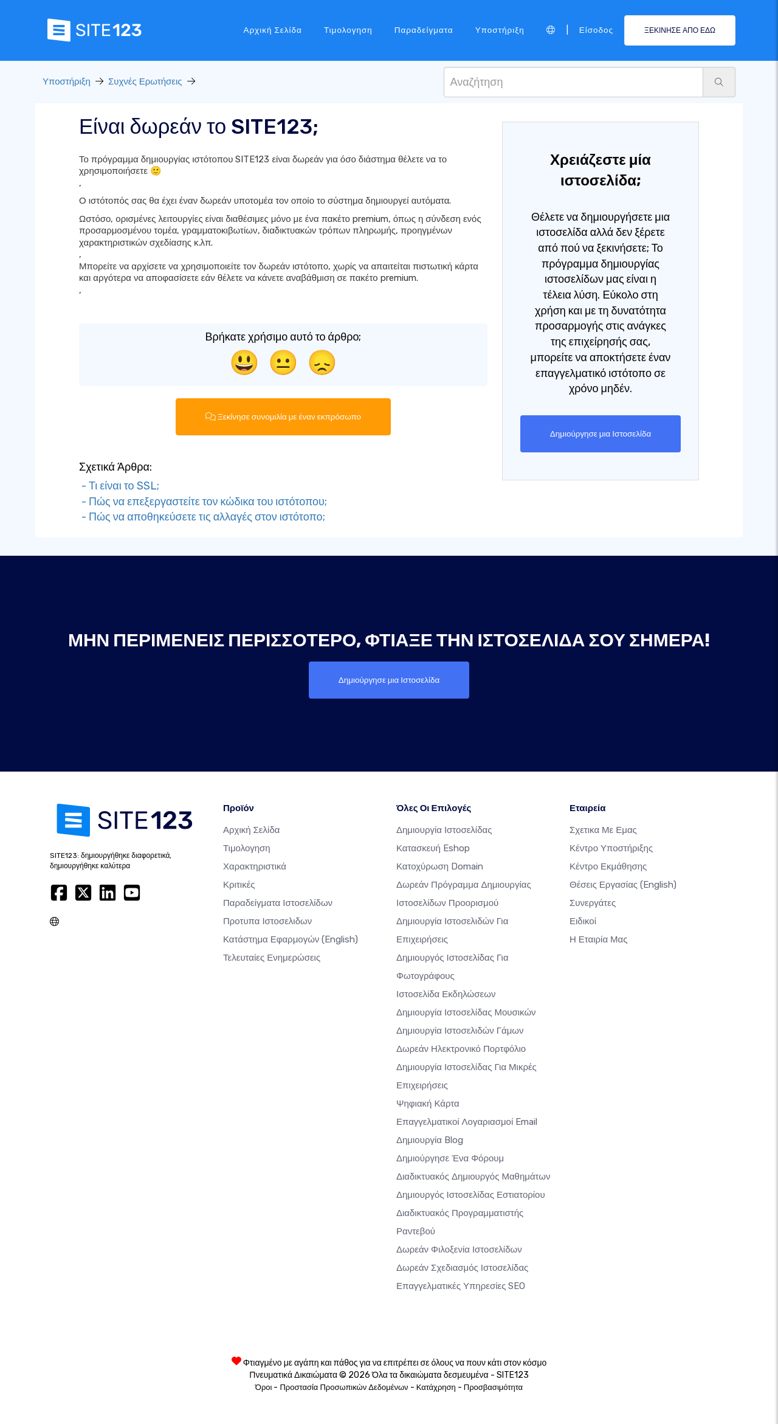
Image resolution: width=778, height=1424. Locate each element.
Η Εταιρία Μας (599, 939)
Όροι (263, 1387)
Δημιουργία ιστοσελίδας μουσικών (466, 1012)
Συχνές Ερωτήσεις (145, 81)
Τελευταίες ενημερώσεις (271, 957)
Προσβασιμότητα (493, 1387)
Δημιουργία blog (429, 1140)
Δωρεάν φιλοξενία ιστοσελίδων (459, 1249)
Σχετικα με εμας (603, 829)
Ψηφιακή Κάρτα (428, 1103)
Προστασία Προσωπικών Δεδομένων (344, 1387)
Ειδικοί (583, 921)
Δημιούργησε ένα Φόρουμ (450, 1158)
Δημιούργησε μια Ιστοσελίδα (600, 433)
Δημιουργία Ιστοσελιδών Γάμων (460, 1030)
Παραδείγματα (423, 30)
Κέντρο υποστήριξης (611, 848)
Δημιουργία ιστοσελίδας (444, 829)
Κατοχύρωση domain (439, 866)
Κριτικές (239, 884)
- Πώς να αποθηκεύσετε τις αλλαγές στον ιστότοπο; (202, 517)
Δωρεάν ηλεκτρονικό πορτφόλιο (461, 1048)
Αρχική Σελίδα (272, 30)
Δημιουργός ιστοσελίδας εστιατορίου (470, 1194)
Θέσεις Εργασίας (623, 884)
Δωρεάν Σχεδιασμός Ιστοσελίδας (462, 1267)
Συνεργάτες (593, 902)
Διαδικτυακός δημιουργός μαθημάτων (473, 1176)
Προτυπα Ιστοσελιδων (267, 921)
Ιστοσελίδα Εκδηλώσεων (445, 994)
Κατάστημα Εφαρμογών (290, 939)
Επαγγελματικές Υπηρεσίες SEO (460, 1286)
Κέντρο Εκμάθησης (608, 866)
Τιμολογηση (348, 30)
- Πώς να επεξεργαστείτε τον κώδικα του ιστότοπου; (203, 501)
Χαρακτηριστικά (254, 866)
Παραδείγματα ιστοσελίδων (277, 902)
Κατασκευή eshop (433, 848)
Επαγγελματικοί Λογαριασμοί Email (466, 1121)
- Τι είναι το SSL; (119, 486)
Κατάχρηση (436, 1387)
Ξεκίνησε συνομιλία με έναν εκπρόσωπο (283, 416)
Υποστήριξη (500, 30)
